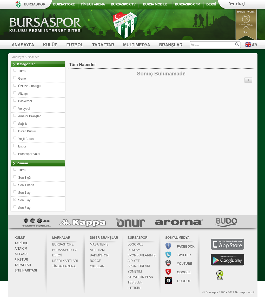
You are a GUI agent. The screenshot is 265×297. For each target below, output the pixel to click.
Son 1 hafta (26, 185)
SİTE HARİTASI (26, 270)
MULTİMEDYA (136, 45)
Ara (237, 44)
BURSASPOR (138, 238)
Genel (22, 78)
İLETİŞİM (134, 288)
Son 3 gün (25, 177)
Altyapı (23, 93)
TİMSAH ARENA (63, 266)
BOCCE (95, 261)
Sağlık (22, 124)
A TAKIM (21, 248)
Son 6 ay (24, 208)
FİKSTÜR (21, 259)
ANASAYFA (23, 45)
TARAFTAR (103, 45)
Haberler (33, 57)
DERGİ (57, 255)
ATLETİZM (97, 250)
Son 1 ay (24, 193)
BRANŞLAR (171, 45)
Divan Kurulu (27, 131)
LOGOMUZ (135, 244)
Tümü (22, 71)
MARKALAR (61, 238)
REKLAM (134, 250)
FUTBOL (75, 45)
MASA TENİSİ (99, 244)
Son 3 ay (24, 200)
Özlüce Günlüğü (29, 86)
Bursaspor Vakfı (29, 154)
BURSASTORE (63, 244)
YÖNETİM (135, 271)
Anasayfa (18, 57)
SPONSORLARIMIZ (141, 255)
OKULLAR (97, 266)
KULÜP (50, 45)
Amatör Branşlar (29, 116)
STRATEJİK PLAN (140, 277)
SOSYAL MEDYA (177, 238)
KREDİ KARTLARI (65, 261)
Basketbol (25, 101)
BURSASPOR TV (64, 250)
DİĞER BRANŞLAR (104, 238)
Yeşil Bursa (26, 139)
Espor (22, 146)
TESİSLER (135, 282)
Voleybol (24, 109)
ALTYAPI (21, 254)
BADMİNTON (99, 255)
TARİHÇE (21, 243)
